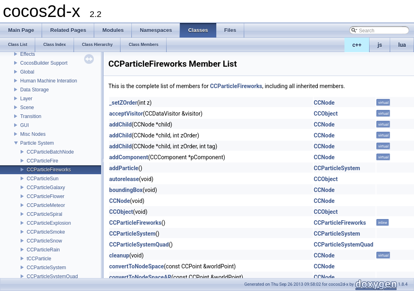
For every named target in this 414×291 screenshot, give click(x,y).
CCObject (326, 113)
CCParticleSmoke (46, 232)
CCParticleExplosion (49, 223)
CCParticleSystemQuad (52, 276)
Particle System (37, 143)
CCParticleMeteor (46, 205)
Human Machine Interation (48, 81)
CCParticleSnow (44, 241)
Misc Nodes (33, 134)
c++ (357, 45)
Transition (30, 116)
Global (27, 72)
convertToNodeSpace (136, 266)
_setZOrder (123, 102)
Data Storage (34, 90)
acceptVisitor (126, 113)
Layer (26, 98)
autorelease (124, 179)
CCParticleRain (43, 250)
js (380, 45)
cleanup (119, 255)
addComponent (128, 157)
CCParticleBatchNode (50, 152)
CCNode (324, 102)
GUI (24, 125)
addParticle (123, 168)
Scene (27, 107)
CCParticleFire (42, 161)
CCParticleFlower (45, 196)
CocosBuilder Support (44, 63)
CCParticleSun (43, 178)
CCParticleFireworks (49, 170)
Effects (27, 54)
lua (402, 45)
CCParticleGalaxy (46, 187)
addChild (120, 124)
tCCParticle (39, 258)
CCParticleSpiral (44, 214)
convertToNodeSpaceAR (140, 277)
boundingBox (126, 190)
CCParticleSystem (46, 267)
